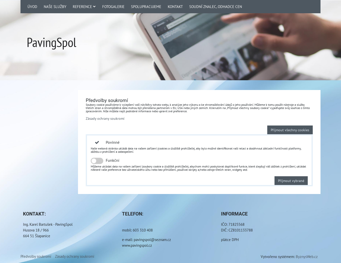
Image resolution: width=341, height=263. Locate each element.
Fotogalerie (113, 6)
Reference (84, 6)
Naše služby (55, 6)
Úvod (32, 6)
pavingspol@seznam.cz (152, 239)
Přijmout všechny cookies (290, 130)
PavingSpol (51, 42)
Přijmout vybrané (291, 180)
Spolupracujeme (146, 6)
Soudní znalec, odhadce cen (215, 6)
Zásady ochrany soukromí (105, 118)
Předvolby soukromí (35, 256)
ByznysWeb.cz (307, 256)
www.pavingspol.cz (137, 245)
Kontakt (175, 6)
